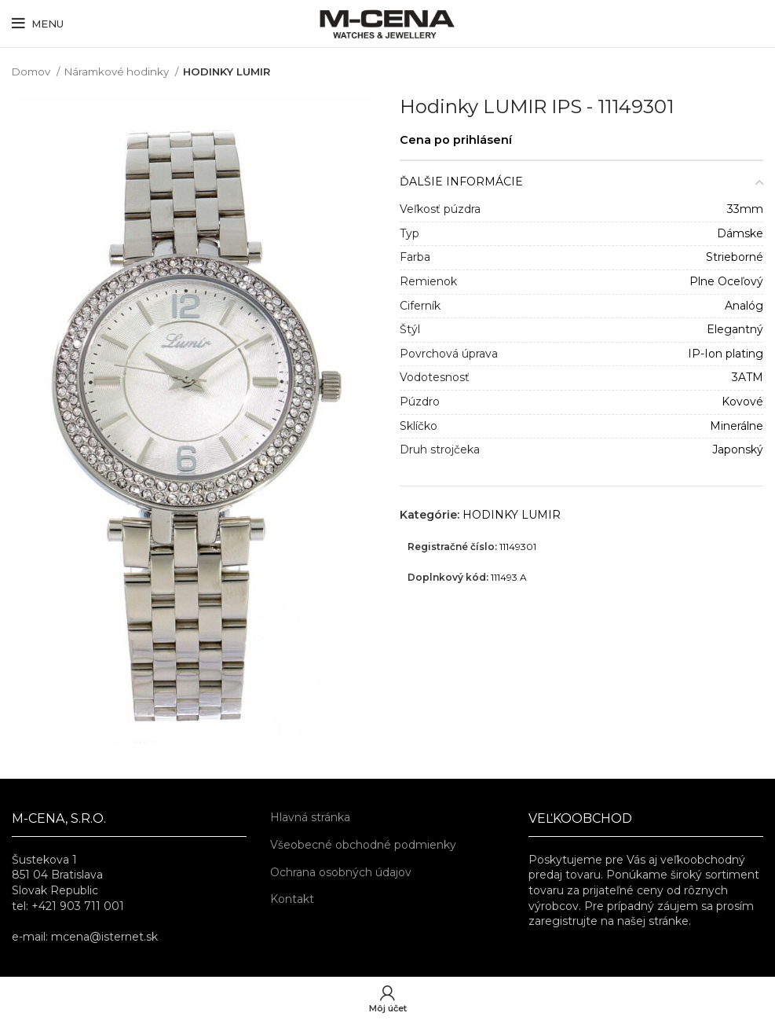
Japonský (737, 449)
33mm (745, 209)
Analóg (744, 306)
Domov (32, 71)
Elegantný (735, 329)
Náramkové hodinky (117, 71)
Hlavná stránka (310, 817)
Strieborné (734, 257)
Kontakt (292, 899)
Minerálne (736, 426)
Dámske (740, 233)
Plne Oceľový (726, 281)
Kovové (742, 401)
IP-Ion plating (725, 354)
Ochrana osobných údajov (340, 872)
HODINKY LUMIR (226, 71)
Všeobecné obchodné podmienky (363, 845)
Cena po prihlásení (456, 140)
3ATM (747, 377)
